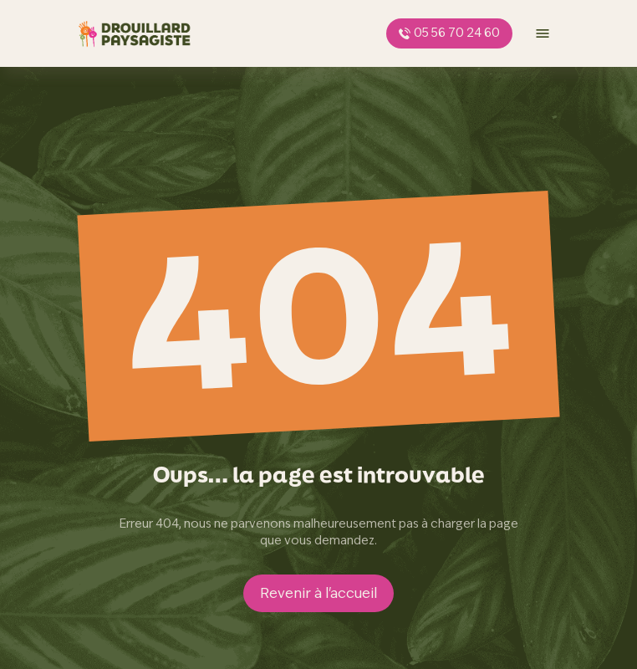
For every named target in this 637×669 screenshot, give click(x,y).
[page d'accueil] (134, 33)
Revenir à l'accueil (318, 593)
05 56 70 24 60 (449, 32)
